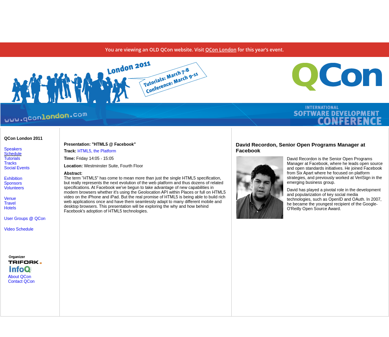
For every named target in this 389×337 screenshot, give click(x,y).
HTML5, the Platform (96, 150)
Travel (10, 203)
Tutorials (12, 158)
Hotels (10, 207)
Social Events (17, 167)
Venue (10, 198)
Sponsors (13, 183)
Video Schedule (18, 229)
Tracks (10, 163)
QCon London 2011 (23, 138)
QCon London (220, 49)
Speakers (13, 149)
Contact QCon (21, 281)
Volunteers (14, 187)
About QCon (19, 276)
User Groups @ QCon (25, 218)
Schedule (13, 153)
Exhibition (13, 178)
